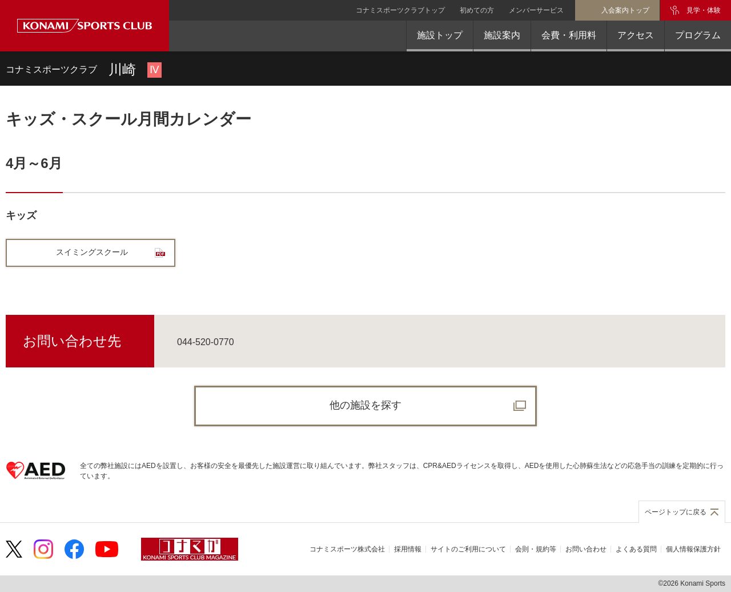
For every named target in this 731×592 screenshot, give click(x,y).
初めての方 (477, 10)
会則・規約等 (535, 549)
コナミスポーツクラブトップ (400, 10)
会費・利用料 (568, 35)
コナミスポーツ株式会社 (347, 549)
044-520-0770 (205, 342)
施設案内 (502, 35)
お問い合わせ (586, 549)
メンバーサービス (536, 10)
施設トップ (440, 35)
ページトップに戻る (675, 512)
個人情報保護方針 (693, 549)
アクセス (635, 35)
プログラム (698, 35)
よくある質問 (636, 549)
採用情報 (407, 549)
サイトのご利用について (468, 549)
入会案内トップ (625, 10)
